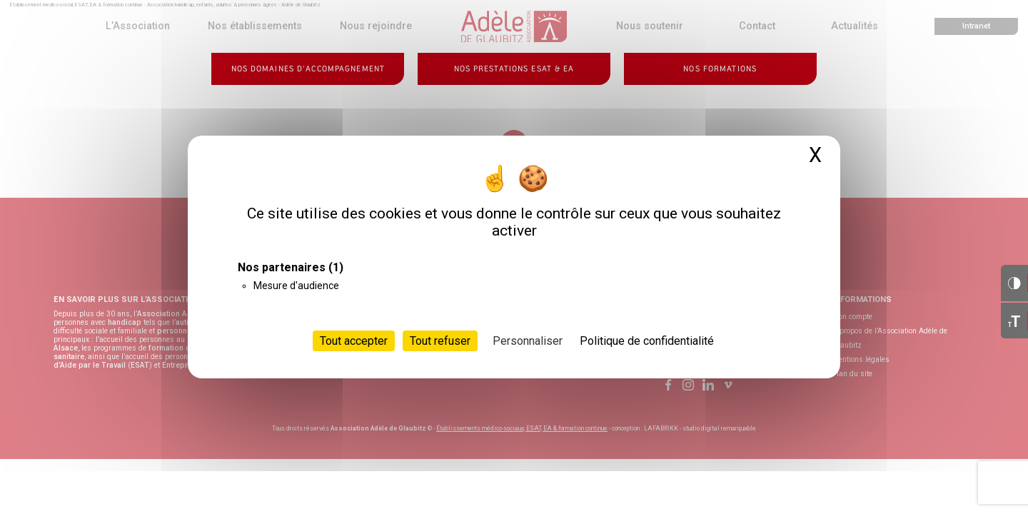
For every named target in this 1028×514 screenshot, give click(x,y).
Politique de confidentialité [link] (647, 341)
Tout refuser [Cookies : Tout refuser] (440, 341)
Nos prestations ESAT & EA (514, 69)
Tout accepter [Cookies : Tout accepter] (354, 341)
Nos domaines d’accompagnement (308, 69)
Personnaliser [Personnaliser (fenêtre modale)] (528, 341)
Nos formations (720, 69)
